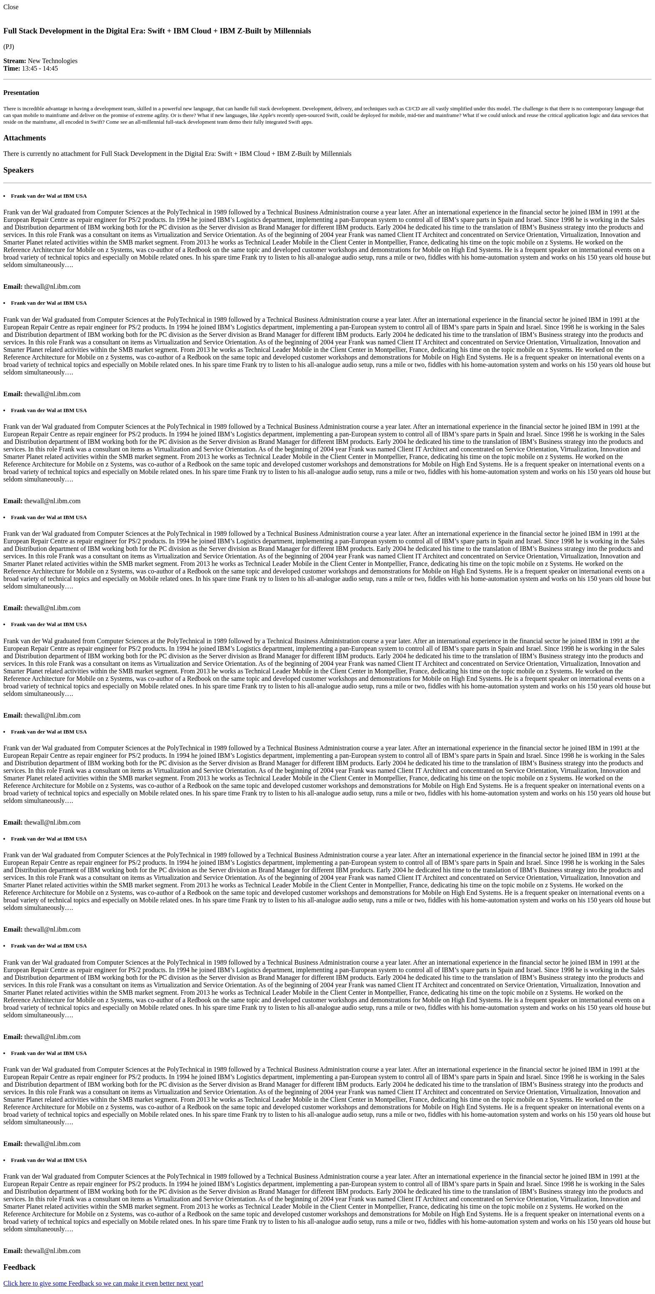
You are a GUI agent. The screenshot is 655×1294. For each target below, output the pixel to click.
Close (10, 6)
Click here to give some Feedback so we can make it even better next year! (103, 1283)
